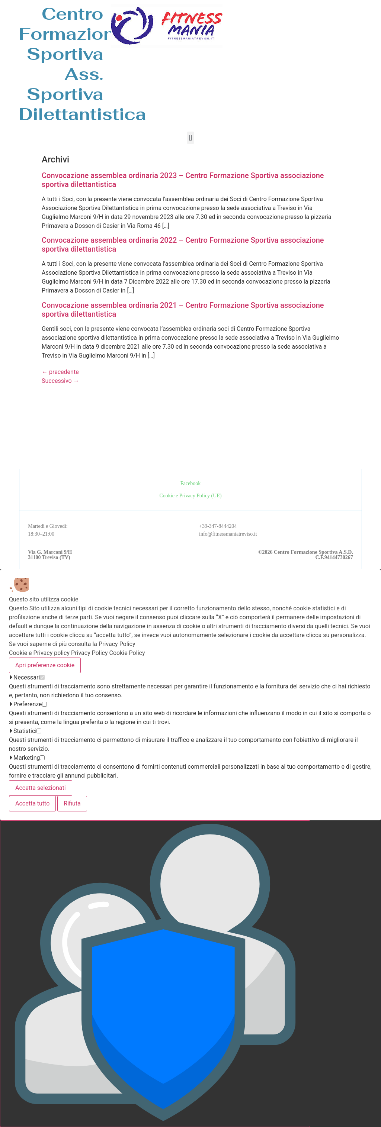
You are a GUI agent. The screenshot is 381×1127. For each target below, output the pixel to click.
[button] (190, 138)
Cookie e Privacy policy (39, 652)
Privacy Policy (89, 652)
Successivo (60, 380)
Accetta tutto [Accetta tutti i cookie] (32, 803)
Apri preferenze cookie (44, 665)
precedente (60, 371)
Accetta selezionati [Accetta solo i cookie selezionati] (40, 787)
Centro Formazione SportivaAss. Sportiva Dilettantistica (82, 64)
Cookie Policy (127, 652)
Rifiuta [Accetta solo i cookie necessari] (72, 803)
